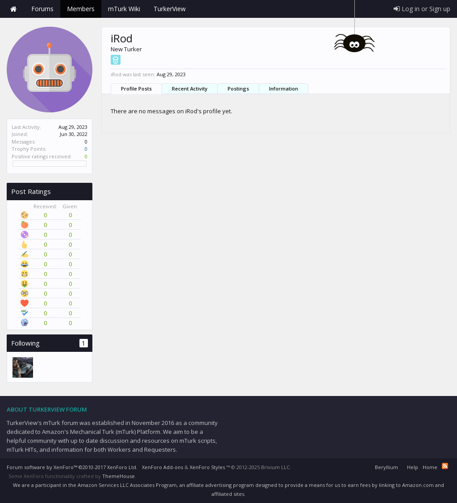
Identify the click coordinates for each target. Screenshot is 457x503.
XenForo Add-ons (162, 467)
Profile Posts (136, 88)
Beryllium (386, 467)
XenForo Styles (207, 467)
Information (283, 88)
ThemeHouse (118, 476)
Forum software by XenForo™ (72, 467)
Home (13, 9)
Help (412, 467)
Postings (238, 88)
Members (81, 8)
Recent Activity (190, 88)
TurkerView (170, 8)
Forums (42, 8)
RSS (445, 466)
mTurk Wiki (124, 8)
